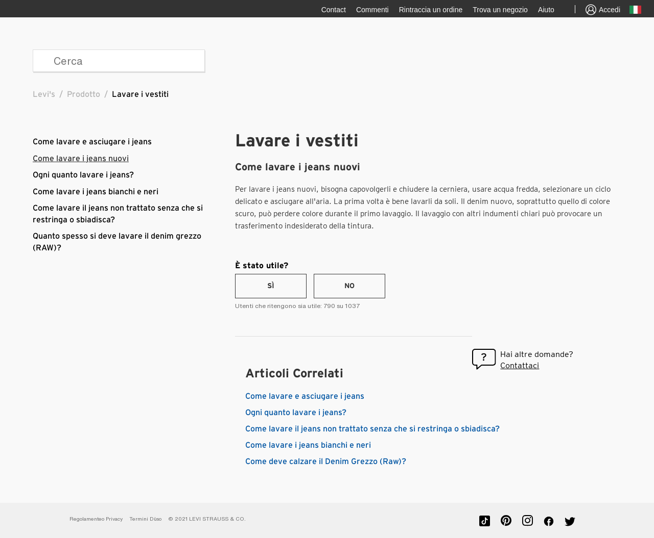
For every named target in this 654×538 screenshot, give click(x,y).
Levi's (44, 94)
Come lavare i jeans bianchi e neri (95, 192)
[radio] (271, 286)
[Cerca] (119, 60)
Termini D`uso (145, 519)
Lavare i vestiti (140, 94)
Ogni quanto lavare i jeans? (83, 175)
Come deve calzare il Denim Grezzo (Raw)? (325, 461)
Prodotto (83, 94)
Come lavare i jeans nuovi (81, 159)
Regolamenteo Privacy (96, 519)
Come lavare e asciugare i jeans (92, 142)
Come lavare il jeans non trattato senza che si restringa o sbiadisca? (372, 429)
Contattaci (519, 365)
